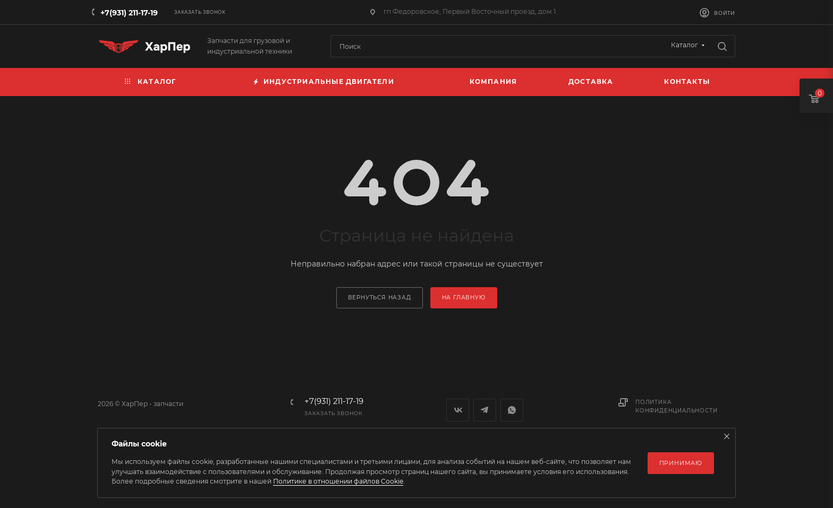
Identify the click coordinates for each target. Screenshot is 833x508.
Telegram (484, 410)
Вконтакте (457, 410)
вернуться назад (379, 297)
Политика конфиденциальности (676, 406)
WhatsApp (511, 410)
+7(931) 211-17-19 (129, 13)
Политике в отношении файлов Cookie (338, 481)
